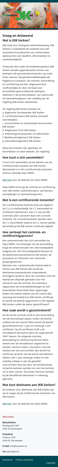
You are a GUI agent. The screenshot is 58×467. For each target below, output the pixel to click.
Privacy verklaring (24, 459)
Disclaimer (7, 459)
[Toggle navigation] (36, 15)
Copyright (51, 462)
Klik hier (7, 179)
